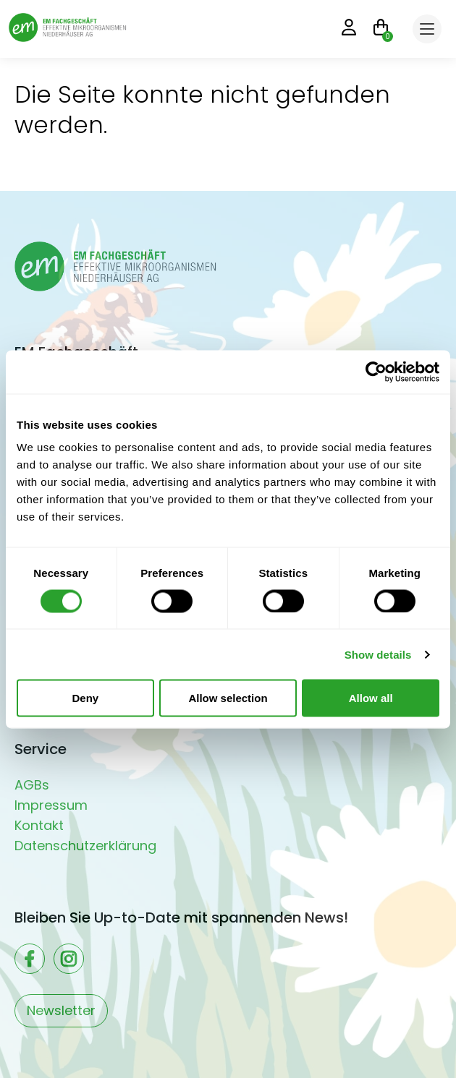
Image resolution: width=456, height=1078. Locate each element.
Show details (378, 654)
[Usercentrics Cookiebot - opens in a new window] (376, 371)
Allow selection (227, 698)
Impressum (51, 805)
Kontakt (39, 825)
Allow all (371, 698)
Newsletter (61, 1010)
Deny (85, 698)
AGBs (31, 785)
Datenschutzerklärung (85, 846)
